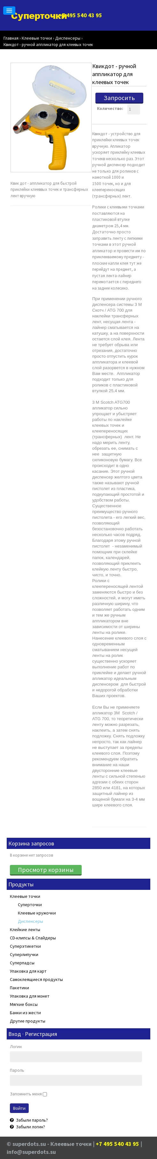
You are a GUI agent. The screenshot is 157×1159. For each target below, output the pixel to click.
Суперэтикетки (25, 946)
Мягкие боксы (24, 1004)
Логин (16, 1046)
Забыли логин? (30, 1127)
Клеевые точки (25, 896)
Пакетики (19, 988)
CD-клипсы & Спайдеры (33, 938)
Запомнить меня (26, 1094)
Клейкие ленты (25, 929)
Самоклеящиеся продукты (36, 979)
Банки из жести (25, 1012)
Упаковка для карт (28, 971)
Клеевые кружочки (37, 913)
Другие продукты (27, 1021)
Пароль (17, 1070)
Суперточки (30, 904)
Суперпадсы (22, 963)
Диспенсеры (30, 921)
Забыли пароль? (31, 1120)
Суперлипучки (24, 954)
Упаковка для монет (29, 996)
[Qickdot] (51, 118)
